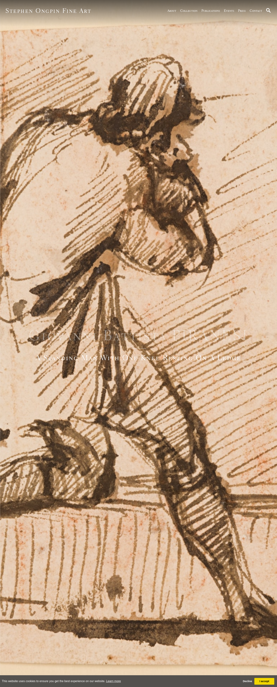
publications (210, 10)
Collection (188, 10)
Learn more (113, 681)
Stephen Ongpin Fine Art (48, 10)
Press (242, 10)
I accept (264, 681)
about (171, 10)
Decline (247, 681)
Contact (256, 10)
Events (229, 10)
